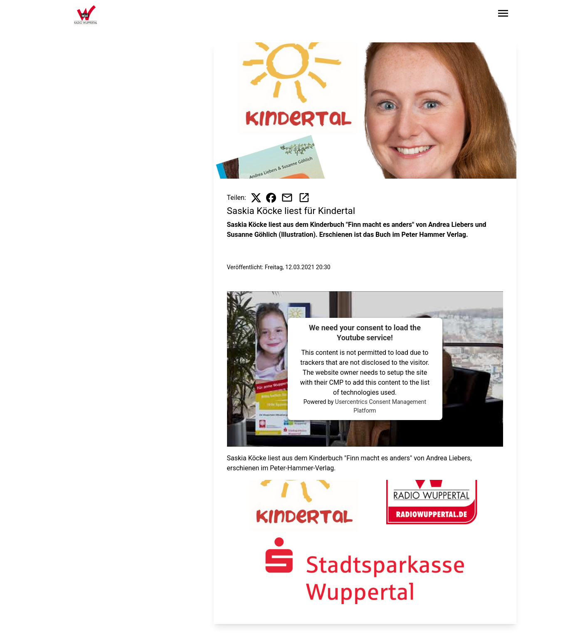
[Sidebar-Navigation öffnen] (503, 15)
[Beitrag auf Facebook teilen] (271, 198)
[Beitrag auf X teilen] (256, 198)
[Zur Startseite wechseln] (86, 15)
